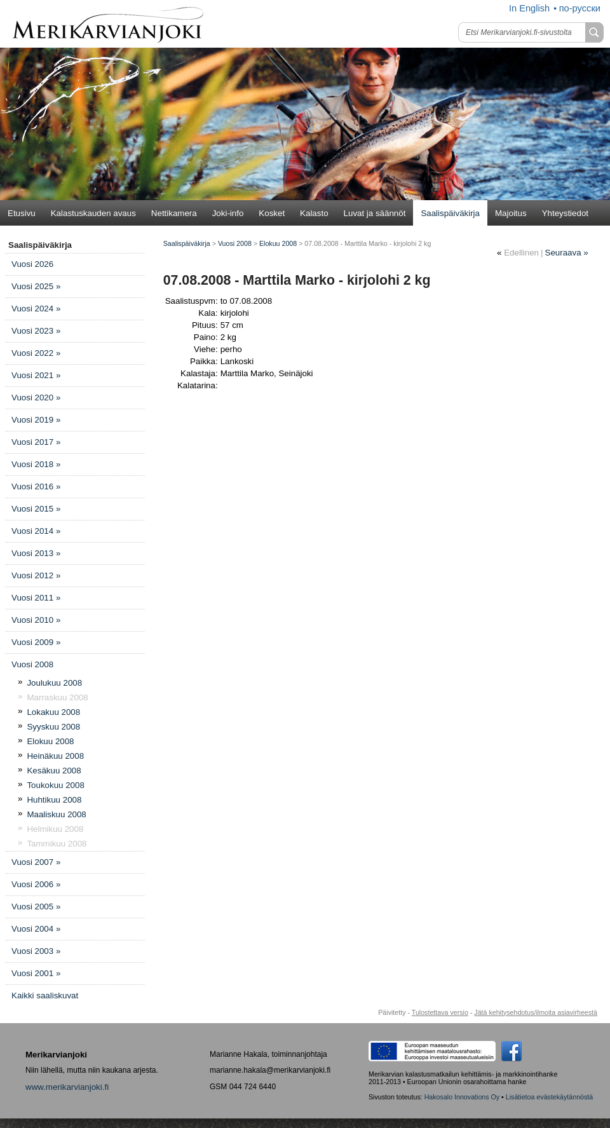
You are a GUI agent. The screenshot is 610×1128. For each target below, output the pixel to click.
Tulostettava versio (440, 1012)
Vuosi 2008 (32, 664)
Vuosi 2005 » (35, 906)
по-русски (579, 8)
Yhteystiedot (565, 213)
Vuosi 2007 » (35, 862)
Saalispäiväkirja (450, 213)
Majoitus (511, 213)
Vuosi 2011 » (35, 597)
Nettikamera (174, 213)
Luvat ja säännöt (375, 213)
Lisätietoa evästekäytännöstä (549, 1097)
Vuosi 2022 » (35, 353)
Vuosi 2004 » (35, 929)
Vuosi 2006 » (35, 884)
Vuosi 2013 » (35, 553)
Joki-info (228, 213)
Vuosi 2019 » (35, 420)
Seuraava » (566, 252)
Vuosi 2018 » (35, 464)
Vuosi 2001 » (35, 973)
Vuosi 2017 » (35, 442)
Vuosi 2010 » (35, 620)
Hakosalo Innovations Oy (461, 1097)
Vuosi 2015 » (35, 508)
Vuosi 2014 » (35, 531)
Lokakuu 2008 (53, 712)
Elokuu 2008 (50, 741)
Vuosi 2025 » (35, 286)
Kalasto (314, 213)
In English (529, 8)
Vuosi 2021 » (35, 375)
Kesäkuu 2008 (54, 770)
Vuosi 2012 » (35, 575)
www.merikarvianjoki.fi (67, 1087)
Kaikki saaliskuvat (44, 995)
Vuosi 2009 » (35, 642)
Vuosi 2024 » (35, 308)
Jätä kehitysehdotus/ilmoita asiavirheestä (535, 1012)
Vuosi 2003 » (35, 951)
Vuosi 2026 (32, 264)
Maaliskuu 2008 (56, 814)
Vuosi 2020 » (35, 397)
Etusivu (22, 213)
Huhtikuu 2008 (54, 800)
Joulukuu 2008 (54, 683)
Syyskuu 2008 (53, 726)
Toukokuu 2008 (55, 785)
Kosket (272, 213)
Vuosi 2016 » (35, 486)
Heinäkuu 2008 (55, 756)
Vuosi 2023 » (35, 331)
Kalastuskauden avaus (93, 213)
